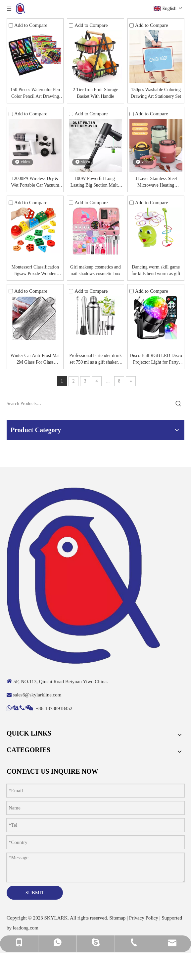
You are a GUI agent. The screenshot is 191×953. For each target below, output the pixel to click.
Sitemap (117, 918)
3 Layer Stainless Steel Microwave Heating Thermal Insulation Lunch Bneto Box (156, 182)
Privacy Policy (143, 918)
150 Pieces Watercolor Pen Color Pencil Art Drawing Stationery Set (35, 93)
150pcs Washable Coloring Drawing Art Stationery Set (155, 93)
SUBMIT (34, 892)
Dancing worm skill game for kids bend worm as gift (155, 270)
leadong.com (25, 927)
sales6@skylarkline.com (37, 694)
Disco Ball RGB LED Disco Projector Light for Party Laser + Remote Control (155, 359)
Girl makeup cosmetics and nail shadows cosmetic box (95, 270)
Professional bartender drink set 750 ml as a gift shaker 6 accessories (95, 359)
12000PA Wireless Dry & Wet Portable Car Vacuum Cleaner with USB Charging (35, 182)
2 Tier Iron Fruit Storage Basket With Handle (95, 93)
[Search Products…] (89, 404)
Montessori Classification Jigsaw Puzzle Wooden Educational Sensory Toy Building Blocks (35, 271)
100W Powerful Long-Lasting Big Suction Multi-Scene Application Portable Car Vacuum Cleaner (95, 182)
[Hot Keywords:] (178, 404)
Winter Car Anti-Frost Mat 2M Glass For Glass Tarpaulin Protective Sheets (35, 359)
